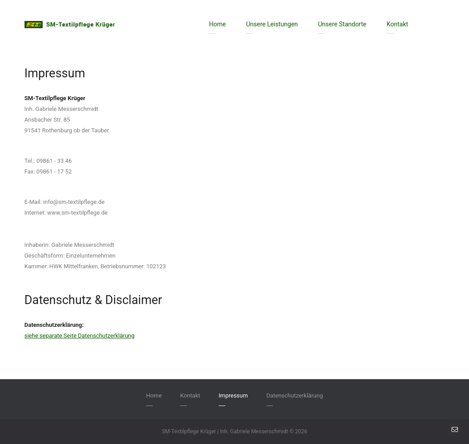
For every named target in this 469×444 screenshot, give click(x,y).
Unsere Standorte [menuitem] (342, 24)
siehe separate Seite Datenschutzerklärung (80, 335)
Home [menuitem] (217, 24)
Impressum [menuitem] (233, 395)
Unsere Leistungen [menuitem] (272, 24)
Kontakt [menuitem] (397, 24)
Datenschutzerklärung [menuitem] (294, 395)
